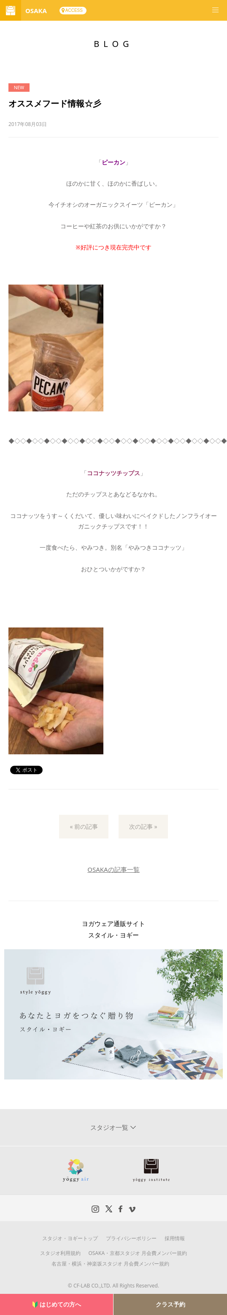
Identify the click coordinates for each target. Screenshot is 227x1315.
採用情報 (175, 1238)
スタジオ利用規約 (60, 1253)
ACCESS (74, 10)
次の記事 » (143, 826)
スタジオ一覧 (110, 1127)
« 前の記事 (84, 826)
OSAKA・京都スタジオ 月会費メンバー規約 (137, 1253)
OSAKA (36, 10)
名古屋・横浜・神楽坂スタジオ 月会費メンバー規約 (110, 1263)
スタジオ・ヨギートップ (70, 1238)
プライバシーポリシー (131, 1238)
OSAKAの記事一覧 (113, 869)
